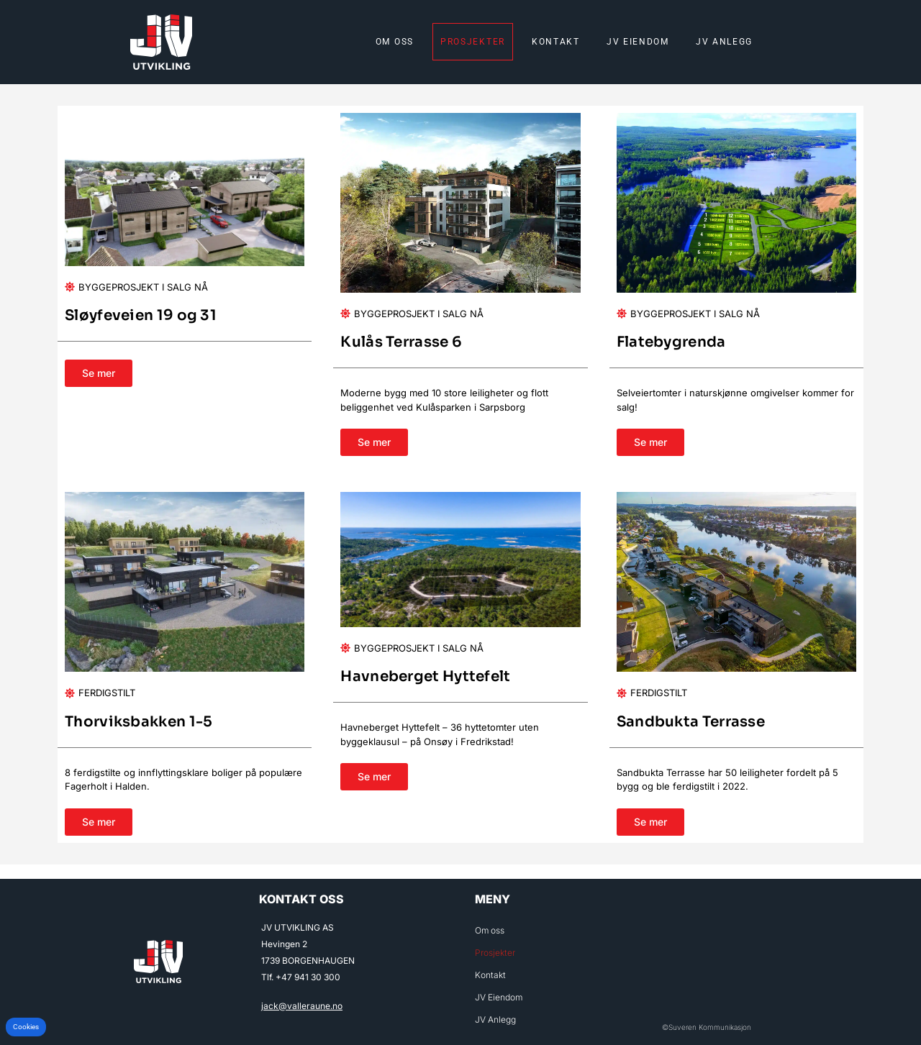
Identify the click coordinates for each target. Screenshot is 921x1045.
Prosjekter (472, 42)
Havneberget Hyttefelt (425, 676)
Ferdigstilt (106, 692)
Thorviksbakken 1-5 (138, 722)
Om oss (395, 42)
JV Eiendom (638, 42)
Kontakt (556, 42)
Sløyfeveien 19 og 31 (141, 315)
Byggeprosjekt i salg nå (143, 287)
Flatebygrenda (671, 342)
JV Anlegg (724, 42)
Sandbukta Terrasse (691, 722)
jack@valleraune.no (301, 1005)
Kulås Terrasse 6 (401, 342)
